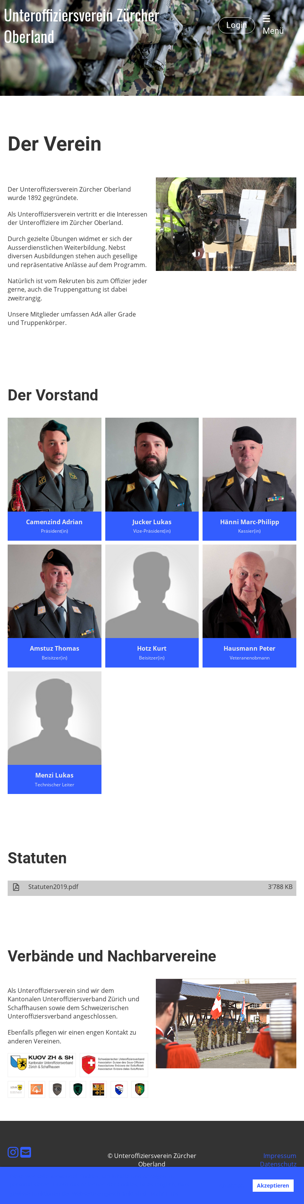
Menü (273, 25)
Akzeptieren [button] (273, 1185)
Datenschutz (278, 1164)
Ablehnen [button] (231, 1185)
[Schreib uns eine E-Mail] (25, 1152)
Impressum (279, 1156)
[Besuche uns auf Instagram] (13, 1152)
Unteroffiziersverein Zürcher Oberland (81, 25)
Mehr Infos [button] (164, 1193)
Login (236, 25)
